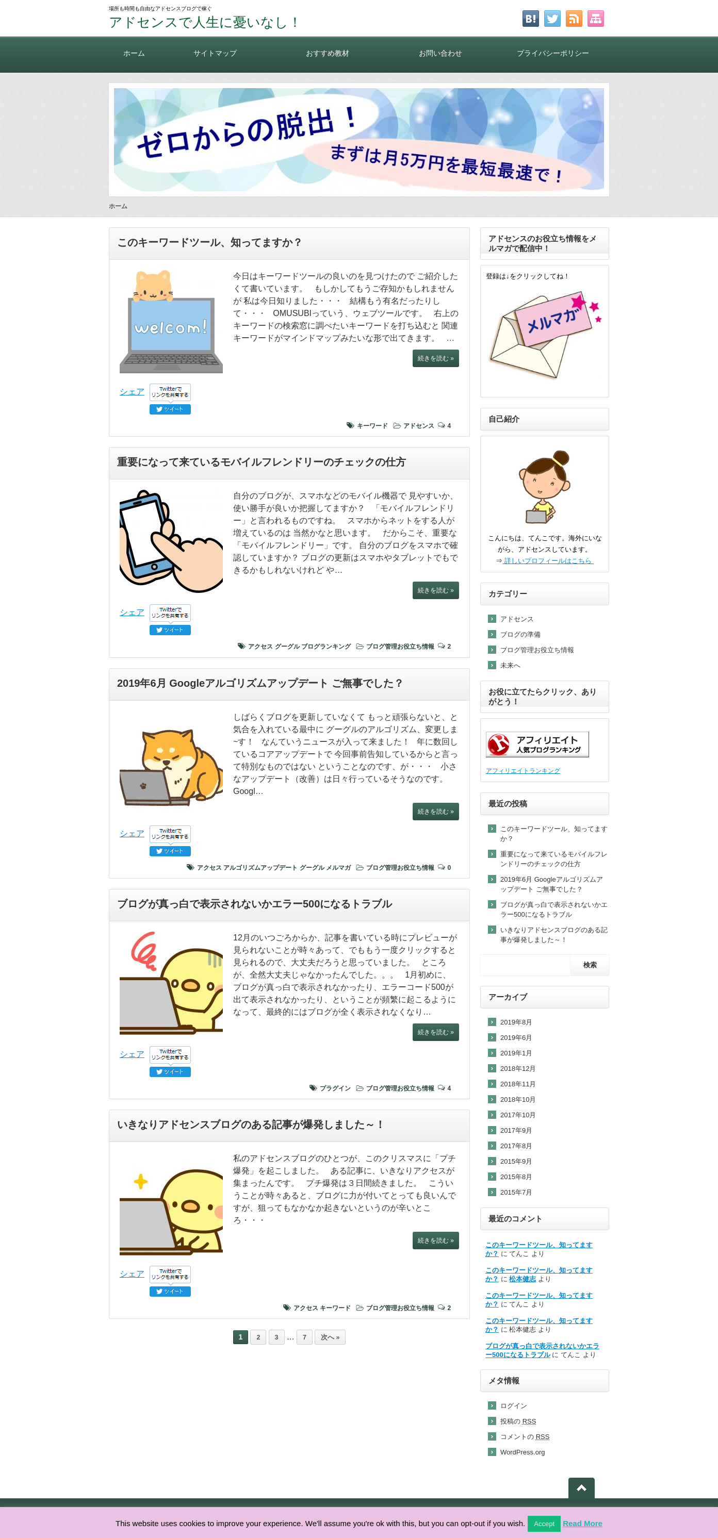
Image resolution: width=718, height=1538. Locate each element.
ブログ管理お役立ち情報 (400, 646)
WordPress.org (522, 1452)
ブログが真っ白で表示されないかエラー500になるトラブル (254, 903)
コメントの (524, 1437)
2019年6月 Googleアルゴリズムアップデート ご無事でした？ (260, 683)
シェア (132, 391)
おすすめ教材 (327, 53)
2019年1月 (516, 1053)
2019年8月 (516, 1022)
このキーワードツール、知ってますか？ (210, 242)
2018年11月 (518, 1084)
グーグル (287, 646)
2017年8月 (516, 1146)
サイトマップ (215, 53)
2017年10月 (518, 1115)
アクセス (260, 646)
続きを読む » (436, 358)
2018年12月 (518, 1068)
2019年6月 (516, 1037)
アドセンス (418, 425)
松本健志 (522, 1279)
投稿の (518, 1421)
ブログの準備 (520, 634)
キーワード (372, 425)
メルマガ (338, 867)
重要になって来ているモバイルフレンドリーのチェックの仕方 (261, 462)
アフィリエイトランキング (523, 770)
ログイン (513, 1406)
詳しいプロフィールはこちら (547, 561)
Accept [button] (544, 1524)
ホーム (134, 53)
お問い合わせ (440, 53)
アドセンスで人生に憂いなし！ (205, 22)
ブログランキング (326, 646)
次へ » (330, 1337)
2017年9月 (516, 1130)
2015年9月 (516, 1161)
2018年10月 (518, 1099)
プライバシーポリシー (553, 53)
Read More (582, 1523)
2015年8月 (516, 1177)
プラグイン (335, 1088)
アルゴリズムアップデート (260, 867)
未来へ (510, 665)
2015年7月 (516, 1192)
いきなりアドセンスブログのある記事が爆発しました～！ (251, 1124)
